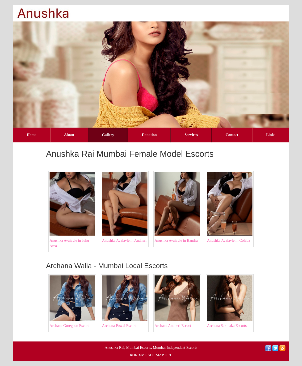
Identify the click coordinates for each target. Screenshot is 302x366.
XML (142, 355)
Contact (232, 135)
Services (191, 135)
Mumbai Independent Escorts (175, 347)
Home (31, 135)
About (69, 135)
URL (168, 355)
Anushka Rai (114, 347)
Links (270, 135)
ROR (134, 355)
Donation (149, 135)
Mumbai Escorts (138, 347)
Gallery (108, 135)
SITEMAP (156, 355)
